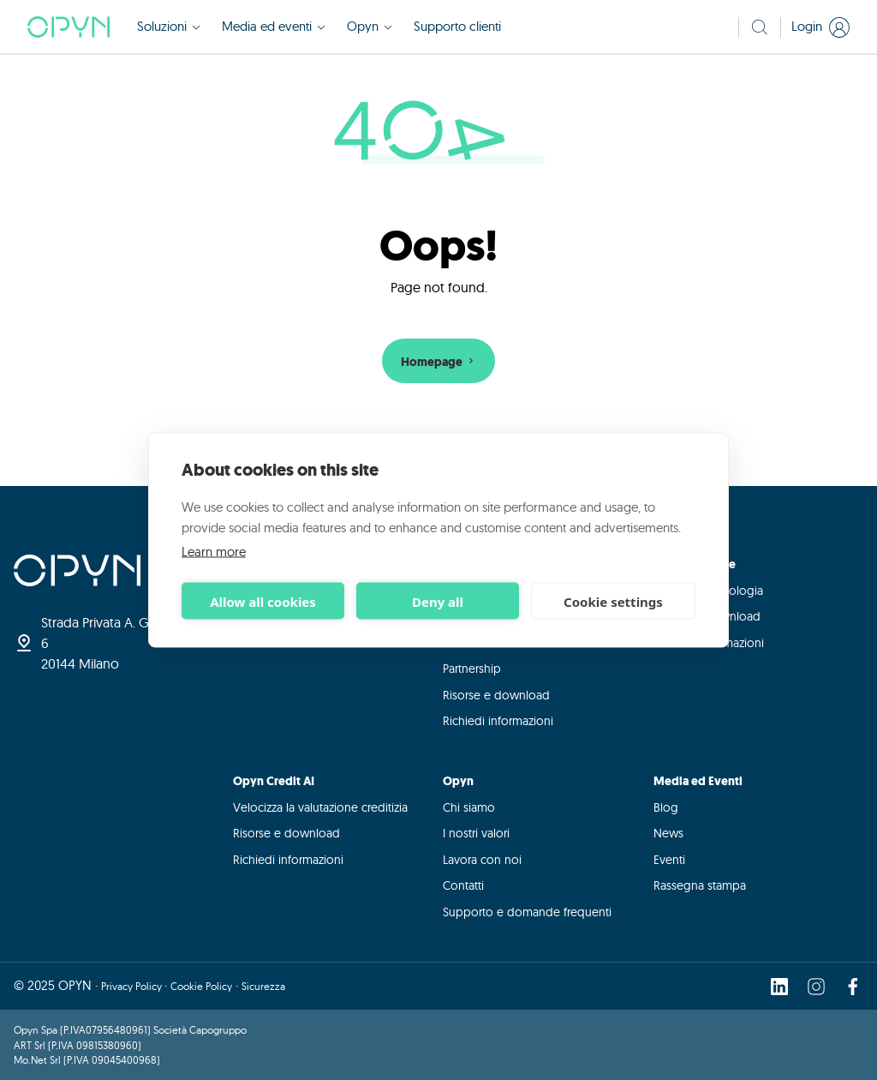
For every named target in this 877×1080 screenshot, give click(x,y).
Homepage (439, 362)
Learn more (214, 551)
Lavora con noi (482, 859)
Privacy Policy (132, 986)
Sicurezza (263, 986)
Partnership (472, 668)
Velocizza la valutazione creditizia (320, 807)
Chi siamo (469, 807)
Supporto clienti (457, 26)
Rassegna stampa (699, 885)
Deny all (437, 600)
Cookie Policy (201, 986)
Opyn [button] (370, 26)
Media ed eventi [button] (274, 26)
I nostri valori (476, 833)
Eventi (669, 859)
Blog (665, 807)
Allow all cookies (263, 600)
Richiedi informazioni (498, 721)
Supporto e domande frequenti (527, 912)
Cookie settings (613, 600)
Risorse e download (496, 695)
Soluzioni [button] (169, 26)
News (668, 833)
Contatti (463, 885)
